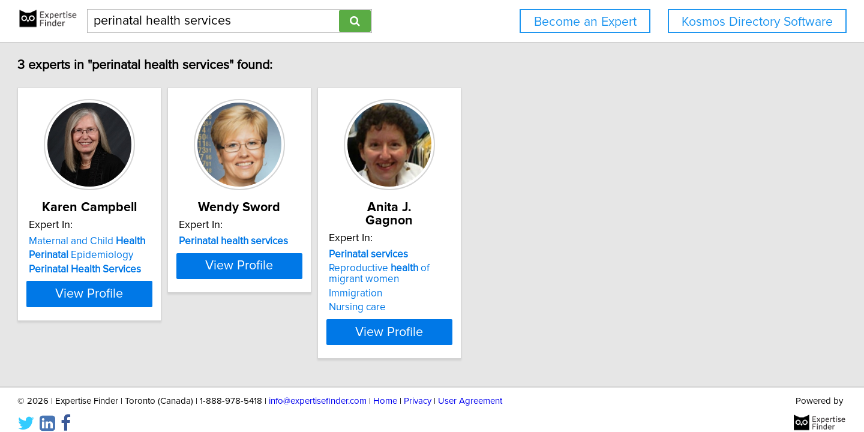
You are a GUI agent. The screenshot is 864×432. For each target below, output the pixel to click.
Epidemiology (135, 255)
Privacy (417, 388)
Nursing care (471, 294)
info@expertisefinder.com (318, 388)
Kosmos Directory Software (757, 22)
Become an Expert (585, 22)
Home (385, 388)
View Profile (159, 318)
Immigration (470, 280)
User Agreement (470, 388)
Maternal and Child (141, 241)
